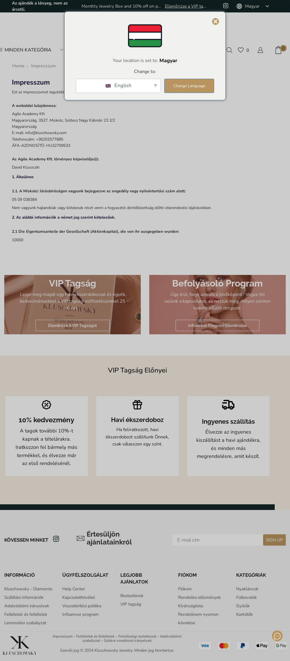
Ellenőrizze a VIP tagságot (187, 6)
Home (18, 66)
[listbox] (252, 6)
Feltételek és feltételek (95, 636)
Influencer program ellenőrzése (217, 325)
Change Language (189, 86)
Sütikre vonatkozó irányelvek (128, 640)
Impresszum (62, 636)
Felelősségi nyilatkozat (137, 636)
